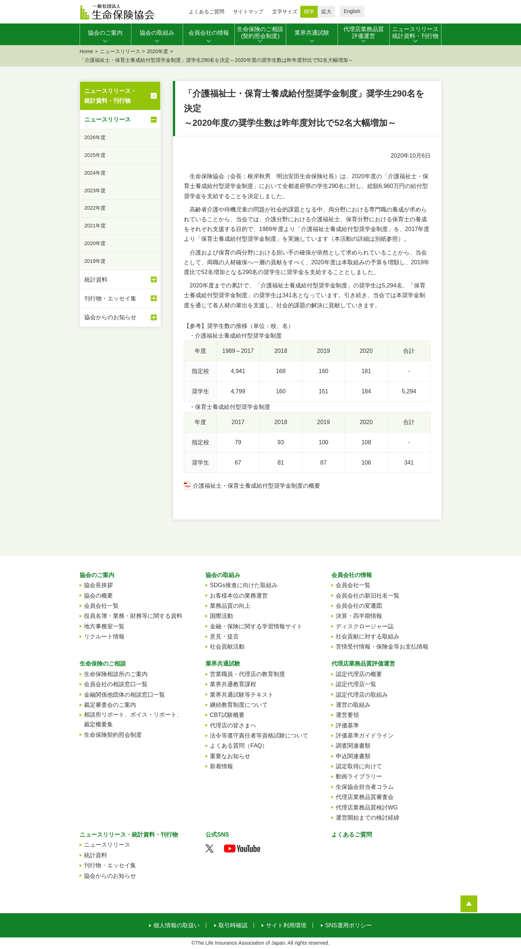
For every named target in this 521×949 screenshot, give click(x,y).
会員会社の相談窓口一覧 (116, 684)
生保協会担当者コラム (365, 787)
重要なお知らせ (230, 756)
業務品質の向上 (230, 606)
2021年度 (95, 225)
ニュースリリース (120, 51)
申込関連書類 (353, 756)
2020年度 (157, 51)
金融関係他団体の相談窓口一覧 (124, 695)
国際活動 (221, 616)
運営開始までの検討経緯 (367, 818)
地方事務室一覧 (104, 626)
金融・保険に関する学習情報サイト (256, 626)
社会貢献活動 (227, 647)
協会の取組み (223, 575)
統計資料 (120, 279)
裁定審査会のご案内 (110, 705)
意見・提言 (224, 636)
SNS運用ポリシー (348, 925)
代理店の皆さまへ (233, 725)
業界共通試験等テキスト (242, 695)
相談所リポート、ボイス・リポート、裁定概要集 (133, 719)
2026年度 (95, 137)
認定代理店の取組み (362, 695)
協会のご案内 (97, 575)
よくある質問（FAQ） (239, 746)
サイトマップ (248, 11)
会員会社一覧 (101, 606)
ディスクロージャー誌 (365, 626)
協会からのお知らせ (120, 317)
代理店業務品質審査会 (365, 797)
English (352, 11)
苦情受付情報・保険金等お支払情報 (382, 647)
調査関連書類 (353, 746)
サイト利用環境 (286, 925)
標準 (309, 11)
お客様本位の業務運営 (239, 596)
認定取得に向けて (359, 766)
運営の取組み (353, 705)
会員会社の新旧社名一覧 (367, 596)
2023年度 (95, 190)
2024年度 (95, 173)
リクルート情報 (104, 636)
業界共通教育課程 (233, 684)
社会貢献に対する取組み (367, 636)
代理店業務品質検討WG (367, 807)
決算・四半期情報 (359, 616)
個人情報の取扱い (176, 925)
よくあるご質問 (206, 11)
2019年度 (95, 261)
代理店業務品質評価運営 (363, 664)
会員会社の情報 (351, 575)
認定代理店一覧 (356, 684)
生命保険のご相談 (103, 664)
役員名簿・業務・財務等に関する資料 (133, 616)
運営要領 (347, 715)
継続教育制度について (239, 705)
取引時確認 (233, 925)
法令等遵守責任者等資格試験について (259, 735)
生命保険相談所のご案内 (116, 674)
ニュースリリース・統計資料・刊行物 (110, 96)
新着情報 (221, 766)
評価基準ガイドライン (365, 735)
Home (86, 51)
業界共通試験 (223, 664)
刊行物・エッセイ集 (120, 298)
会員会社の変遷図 (359, 606)
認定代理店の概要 (359, 674)
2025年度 (95, 155)
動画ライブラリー (359, 776)
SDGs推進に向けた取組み (244, 585)
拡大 (326, 11)
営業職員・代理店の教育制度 (247, 674)
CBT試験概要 (227, 715)
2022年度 (95, 208)
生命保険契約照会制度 (113, 735)
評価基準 (347, 725)
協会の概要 (98, 596)
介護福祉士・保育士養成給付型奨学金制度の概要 (256, 486)
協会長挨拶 (98, 585)
